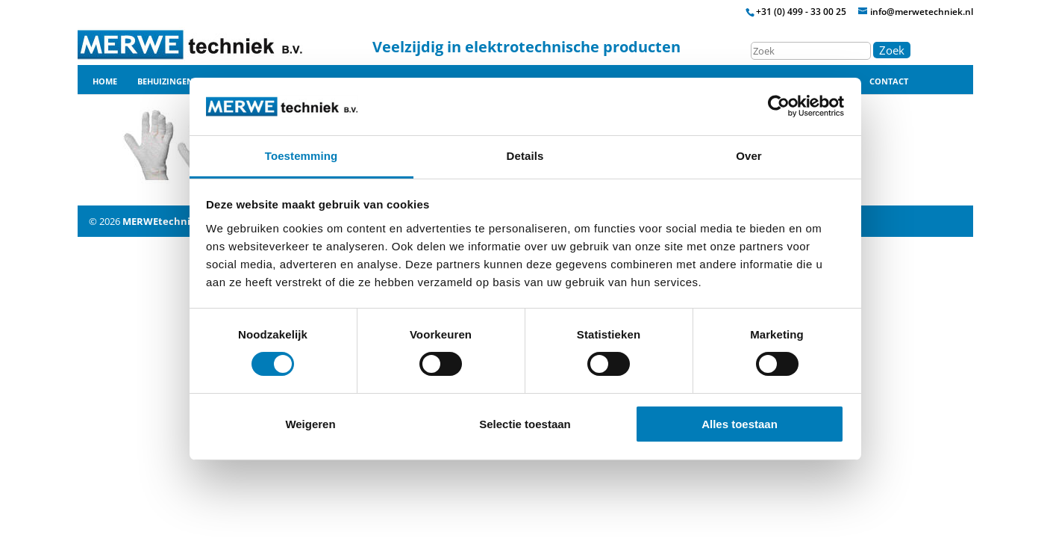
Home (105, 81)
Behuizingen (165, 81)
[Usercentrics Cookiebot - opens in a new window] (778, 106)
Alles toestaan (739, 424)
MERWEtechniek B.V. (172, 221)
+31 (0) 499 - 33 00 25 (801, 11)
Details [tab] (525, 155)
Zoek (891, 50)
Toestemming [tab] (301, 155)
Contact (888, 81)
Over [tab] (749, 155)
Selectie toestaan (525, 424)
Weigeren (310, 424)
